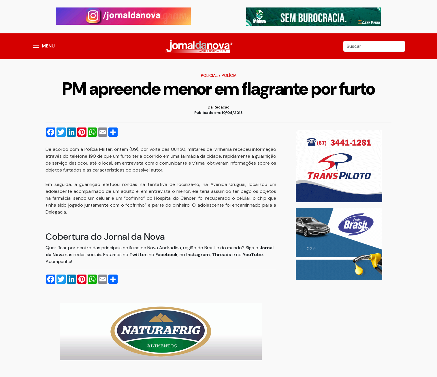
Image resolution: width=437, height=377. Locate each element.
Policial (209, 75)
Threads (222, 255)
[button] (36, 46)
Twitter (138, 255)
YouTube (253, 255)
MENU (48, 46)
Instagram (198, 255)
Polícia (229, 75)
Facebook (166, 255)
